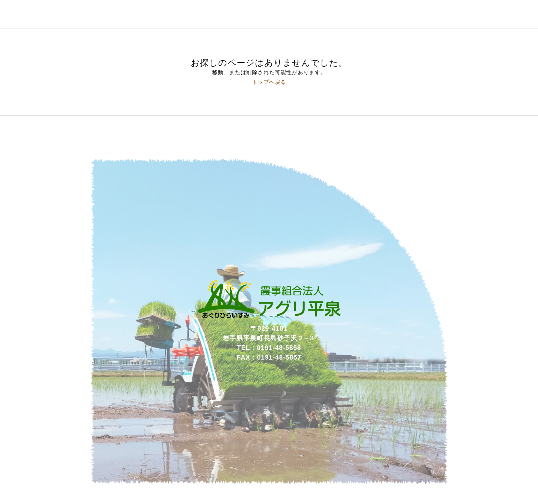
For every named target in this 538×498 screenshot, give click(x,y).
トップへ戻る (269, 82)
